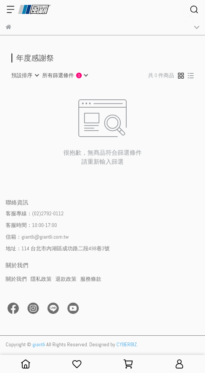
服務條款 (90, 279)
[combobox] (24, 75)
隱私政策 (41, 279)
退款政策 (65, 279)
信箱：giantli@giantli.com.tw (37, 236)
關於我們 (16, 279)
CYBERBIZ (126, 344)
